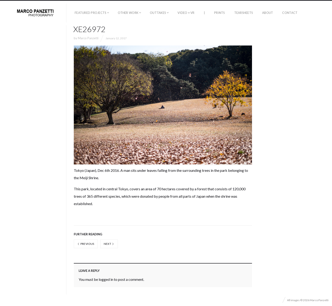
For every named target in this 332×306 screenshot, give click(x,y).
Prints (219, 13)
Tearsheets (243, 13)
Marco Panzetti (88, 38)
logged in (106, 279)
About (267, 13)
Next (109, 243)
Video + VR (186, 13)
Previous (85, 243)
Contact (289, 13)
